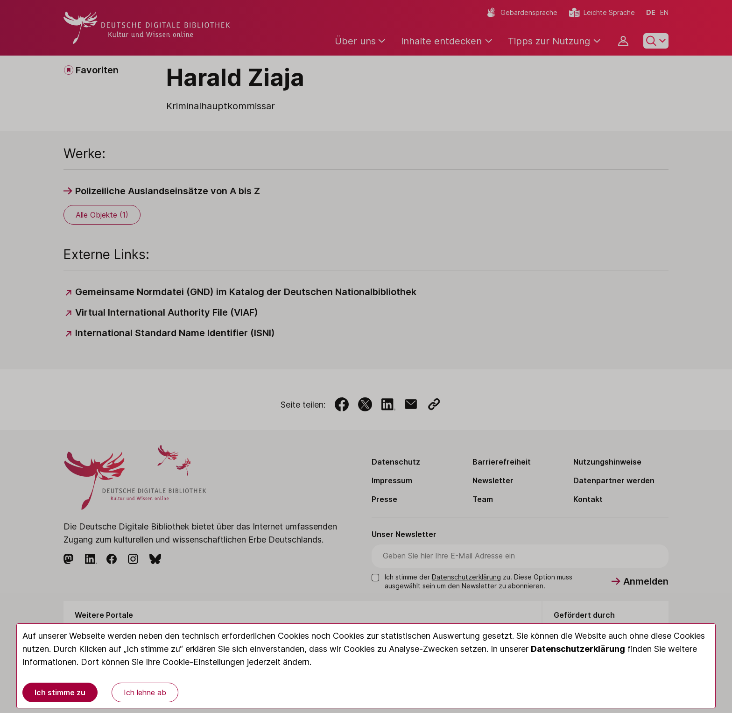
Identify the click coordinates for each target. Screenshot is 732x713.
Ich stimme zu (60, 692)
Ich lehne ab (145, 692)
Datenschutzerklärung (578, 649)
